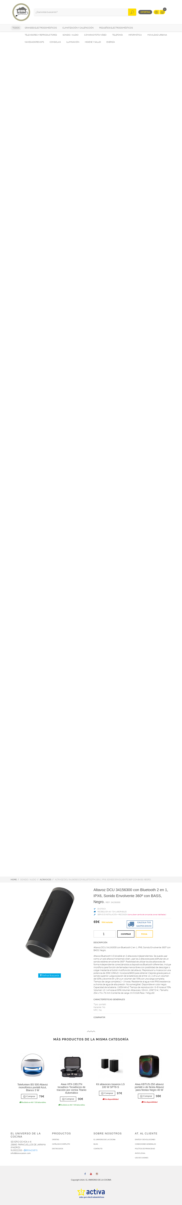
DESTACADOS (57, 1149)
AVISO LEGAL (140, 1153)
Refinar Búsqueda (49, 975)
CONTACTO (98, 1149)
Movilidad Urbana (157, 35)
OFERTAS (55, 1140)
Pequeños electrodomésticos (116, 28)
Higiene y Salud (93, 42)
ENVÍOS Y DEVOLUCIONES (145, 1140)
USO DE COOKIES (141, 1158)
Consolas (55, 42)
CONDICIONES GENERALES (145, 1144)
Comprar (29, 1096)
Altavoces (45, 879)
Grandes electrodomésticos (41, 28)
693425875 (31, 1150)
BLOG (96, 1144)
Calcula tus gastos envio (139, 924)
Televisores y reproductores (41, 35)
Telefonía (117, 35)
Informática (135, 35)
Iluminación (72, 42)
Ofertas (145, 12)
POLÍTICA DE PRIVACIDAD (145, 1149)
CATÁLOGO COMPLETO (61, 1144)
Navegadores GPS (34, 42)
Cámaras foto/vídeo (95, 35)
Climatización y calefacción (78, 28)
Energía (110, 42)
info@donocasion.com (21, 1153)
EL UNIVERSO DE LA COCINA (104, 1140)
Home (14, 879)
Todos (15, 28)
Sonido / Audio (70, 35)
